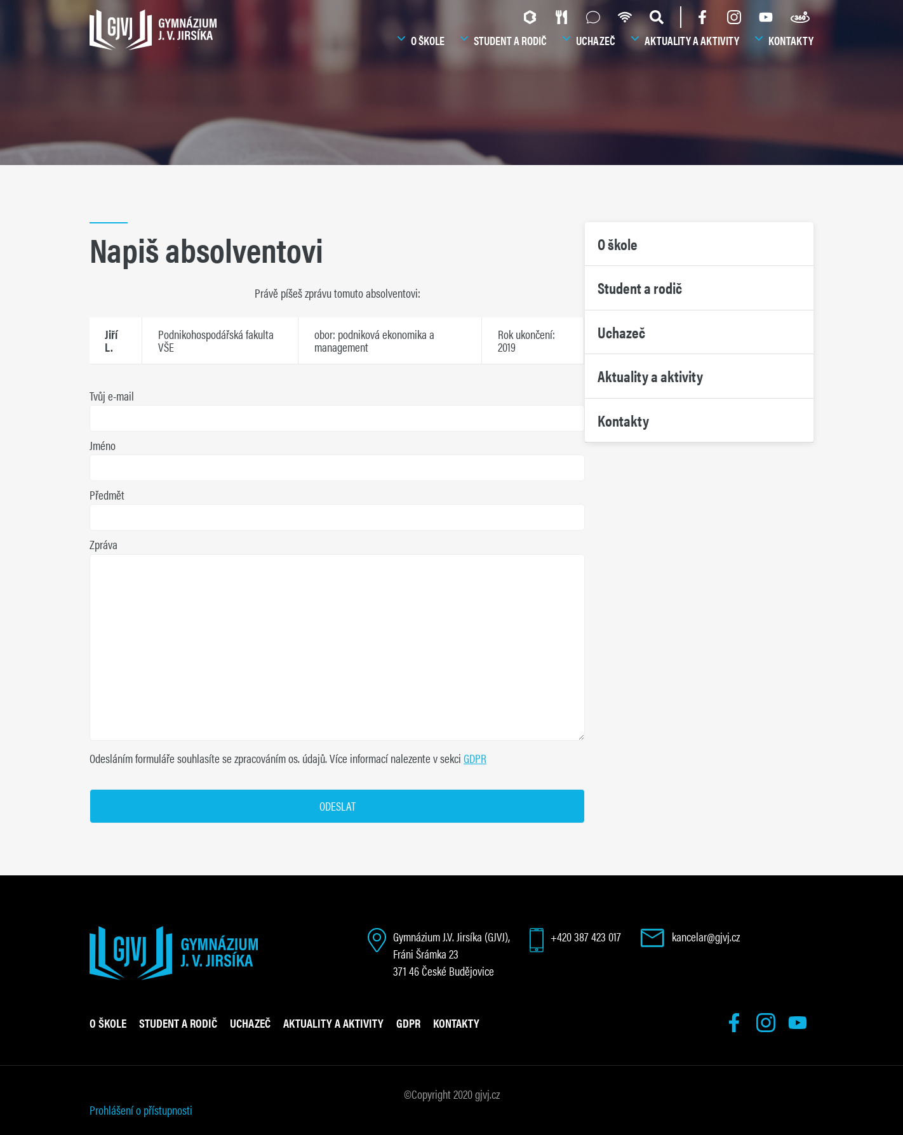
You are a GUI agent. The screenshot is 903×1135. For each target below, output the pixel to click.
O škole (428, 40)
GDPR (475, 758)
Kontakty (790, 40)
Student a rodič (510, 40)
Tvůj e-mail (112, 396)
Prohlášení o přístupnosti (141, 1109)
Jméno (103, 445)
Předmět (107, 495)
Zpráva (103, 544)
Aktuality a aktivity (692, 40)
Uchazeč (595, 40)
